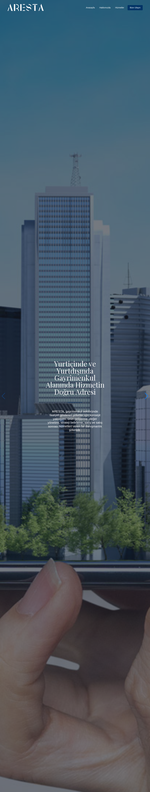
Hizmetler (119, 7)
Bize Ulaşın (135, 7)
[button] (147, 396)
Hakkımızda (104, 7)
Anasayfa (90, 7)
